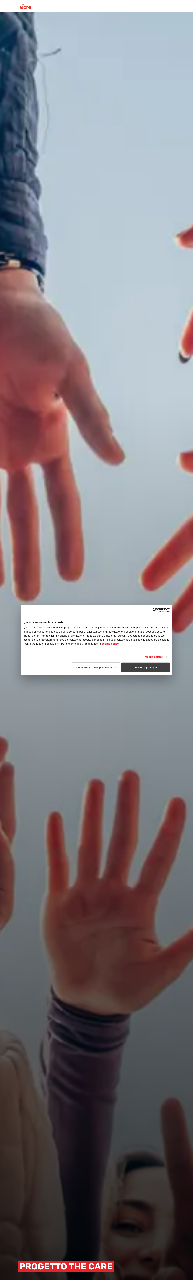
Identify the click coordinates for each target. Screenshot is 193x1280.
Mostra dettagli (154, 656)
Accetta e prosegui (145, 667)
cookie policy (110, 643)
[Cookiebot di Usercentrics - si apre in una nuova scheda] (155, 609)
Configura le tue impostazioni (96, 667)
